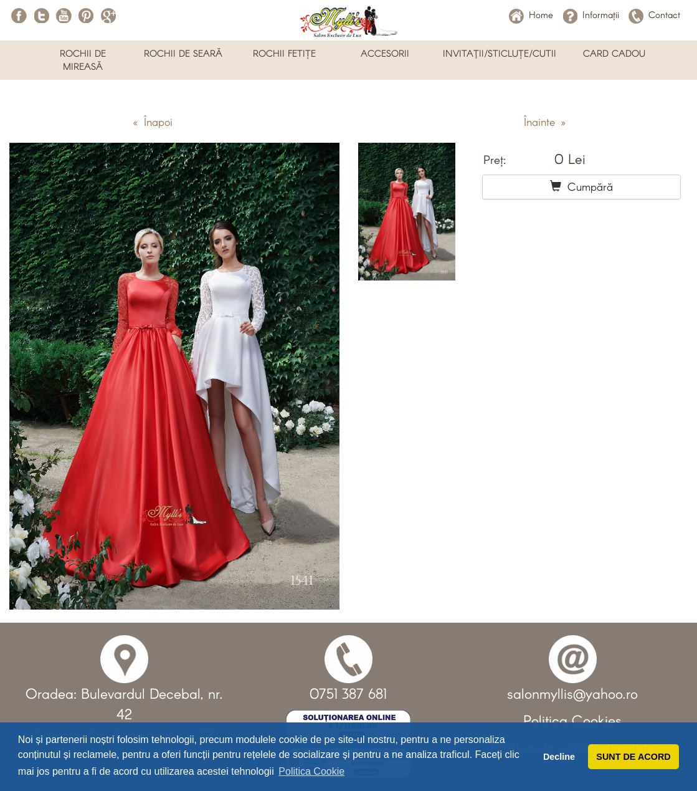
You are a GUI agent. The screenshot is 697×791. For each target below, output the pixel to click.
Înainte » (545, 121)
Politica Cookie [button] (311, 771)
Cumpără (581, 186)
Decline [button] (559, 757)
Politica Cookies (572, 720)
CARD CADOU (614, 53)
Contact (654, 14)
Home (531, 14)
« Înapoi (153, 121)
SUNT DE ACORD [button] (633, 757)
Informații (590, 14)
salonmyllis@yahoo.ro (572, 693)
